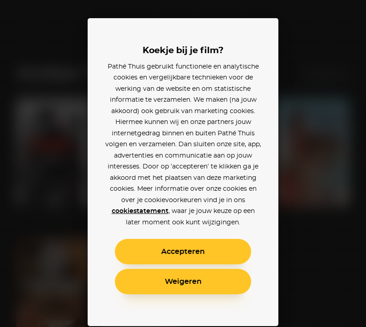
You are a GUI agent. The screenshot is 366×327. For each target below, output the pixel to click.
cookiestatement (140, 211)
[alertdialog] (183, 163)
